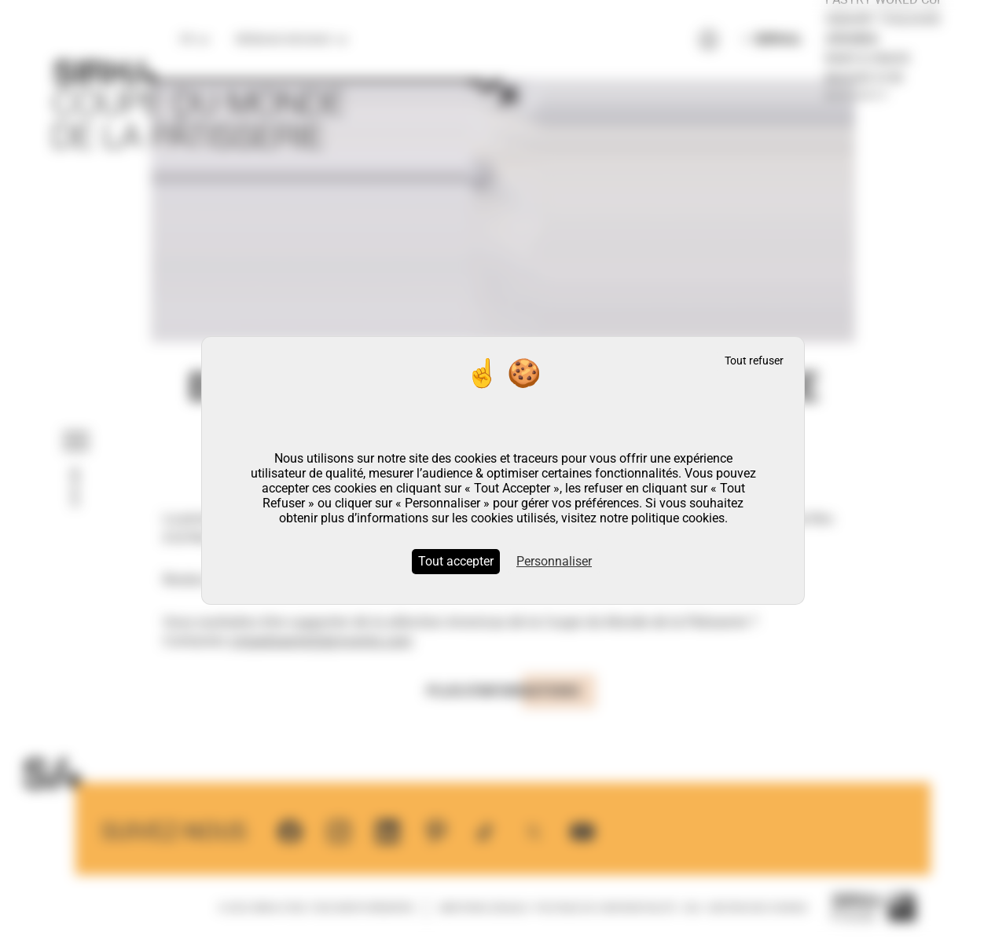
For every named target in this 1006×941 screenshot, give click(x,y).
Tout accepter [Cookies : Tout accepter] (456, 561)
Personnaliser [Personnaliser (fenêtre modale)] (554, 561)
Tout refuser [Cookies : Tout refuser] (754, 361)
